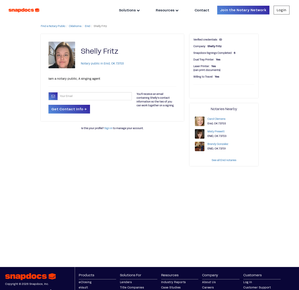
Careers (208, 287)
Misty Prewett (216, 131)
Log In (247, 282)
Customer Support (257, 287)
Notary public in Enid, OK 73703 (102, 63)
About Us (209, 282)
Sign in (108, 128)
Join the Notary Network (243, 10)
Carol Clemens (216, 119)
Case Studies (171, 287)
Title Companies (132, 287)
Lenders (126, 282)
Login (281, 10)
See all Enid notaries (224, 160)
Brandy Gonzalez (217, 144)
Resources (167, 10)
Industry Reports (173, 282)
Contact (202, 10)
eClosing (85, 282)
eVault (83, 287)
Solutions (129, 10)
